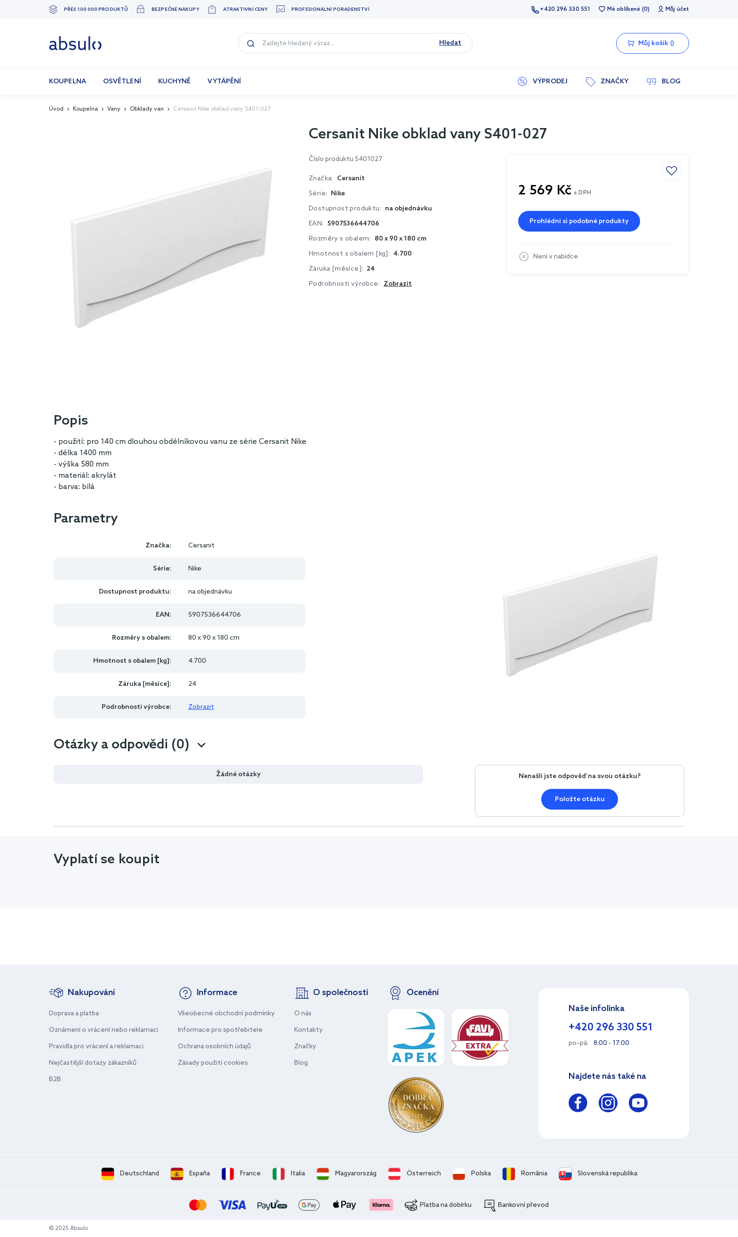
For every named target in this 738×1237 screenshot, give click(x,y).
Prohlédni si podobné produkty (579, 221)
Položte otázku (580, 799)
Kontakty (308, 1030)
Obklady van (147, 109)
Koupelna (85, 109)
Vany (113, 109)
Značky (305, 1047)
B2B (55, 1080)
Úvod (56, 109)
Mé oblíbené (623, 9)
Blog (301, 1063)
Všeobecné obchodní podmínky (226, 1014)
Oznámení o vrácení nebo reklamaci (103, 1030)
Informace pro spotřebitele (220, 1030)
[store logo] (75, 43)
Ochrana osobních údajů (214, 1047)
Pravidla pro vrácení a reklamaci (96, 1047)
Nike (338, 194)
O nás (303, 1014)
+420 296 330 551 (565, 9)
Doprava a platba (74, 1014)
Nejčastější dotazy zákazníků (92, 1063)
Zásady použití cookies (213, 1063)
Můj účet (677, 9)
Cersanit (201, 546)
